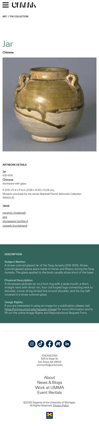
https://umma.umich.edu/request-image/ (31, 309)
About (49, 377)
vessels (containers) (15, 225)
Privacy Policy (61, 405)
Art (5, 16)
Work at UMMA (49, 387)
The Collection (18, 16)
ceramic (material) (14, 212)
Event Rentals (49, 392)
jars (5, 217)
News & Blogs (49, 382)
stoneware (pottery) (15, 221)
